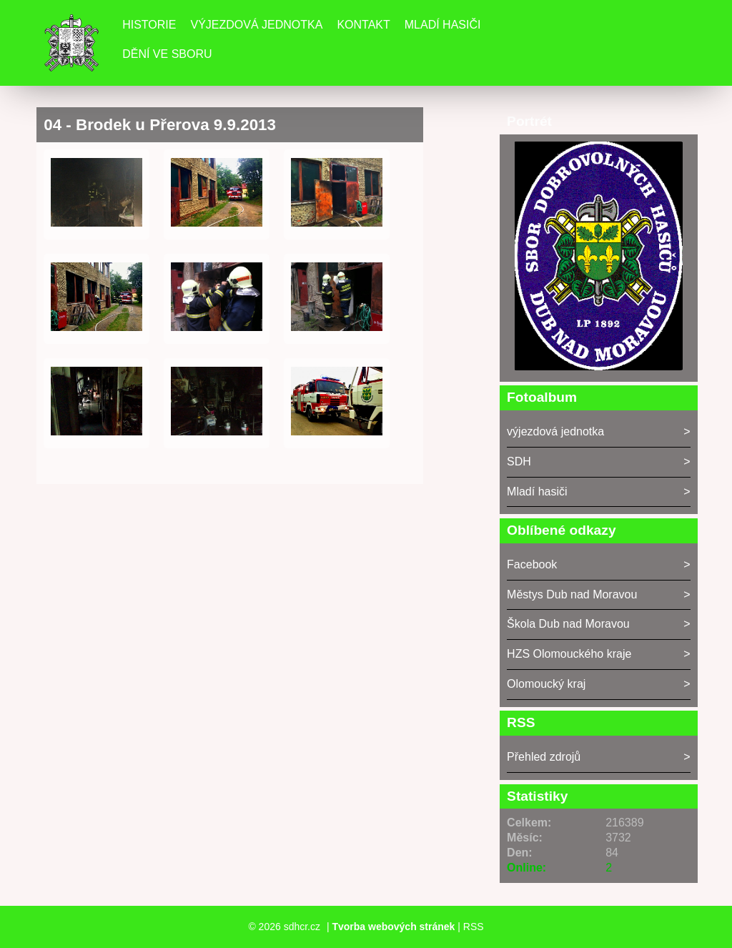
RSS (473, 926)
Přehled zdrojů (543, 757)
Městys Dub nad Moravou (572, 594)
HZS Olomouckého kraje (569, 654)
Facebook (532, 564)
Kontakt (363, 25)
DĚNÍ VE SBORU (167, 54)
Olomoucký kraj (546, 684)
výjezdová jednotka (555, 431)
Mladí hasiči (443, 25)
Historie (149, 25)
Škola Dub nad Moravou (568, 624)
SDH (519, 461)
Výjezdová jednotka (256, 25)
